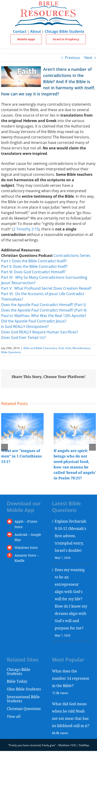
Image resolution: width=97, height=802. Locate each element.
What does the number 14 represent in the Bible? (70, 678)
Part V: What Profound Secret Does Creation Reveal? (46, 288)
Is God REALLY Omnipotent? (25, 326)
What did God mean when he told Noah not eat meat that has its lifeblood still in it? (70, 714)
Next (88, 57)
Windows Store (26, 547)
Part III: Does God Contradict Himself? (33, 271)
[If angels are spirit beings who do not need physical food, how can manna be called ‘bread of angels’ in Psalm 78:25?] (75, 415)
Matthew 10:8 (67, 745)
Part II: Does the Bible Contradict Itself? (34, 266)
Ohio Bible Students (24, 689)
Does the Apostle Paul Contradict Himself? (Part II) (44, 310)
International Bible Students (23, 698)
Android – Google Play (28, 537)
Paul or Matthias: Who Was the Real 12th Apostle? (43, 315)
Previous (72, 57)
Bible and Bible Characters (40, 348)
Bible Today (17, 681)
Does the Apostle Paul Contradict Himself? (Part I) (43, 304)
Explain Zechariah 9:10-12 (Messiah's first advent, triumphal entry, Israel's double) (70, 536)
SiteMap (84, 745)
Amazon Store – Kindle (27, 558)
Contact (19, 31)
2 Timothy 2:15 (25, 229)
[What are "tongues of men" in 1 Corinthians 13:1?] (22, 415)
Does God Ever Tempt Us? (23, 337)
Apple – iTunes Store (26, 524)
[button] (4, 447)
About (35, 31)
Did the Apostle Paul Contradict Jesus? (33, 321)
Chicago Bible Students (64, 31)
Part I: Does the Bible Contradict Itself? (34, 260)
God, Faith (64, 348)
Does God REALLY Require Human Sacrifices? (39, 332)
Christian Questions (24, 708)
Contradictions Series (72, 255)
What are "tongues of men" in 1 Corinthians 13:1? (21, 456)
